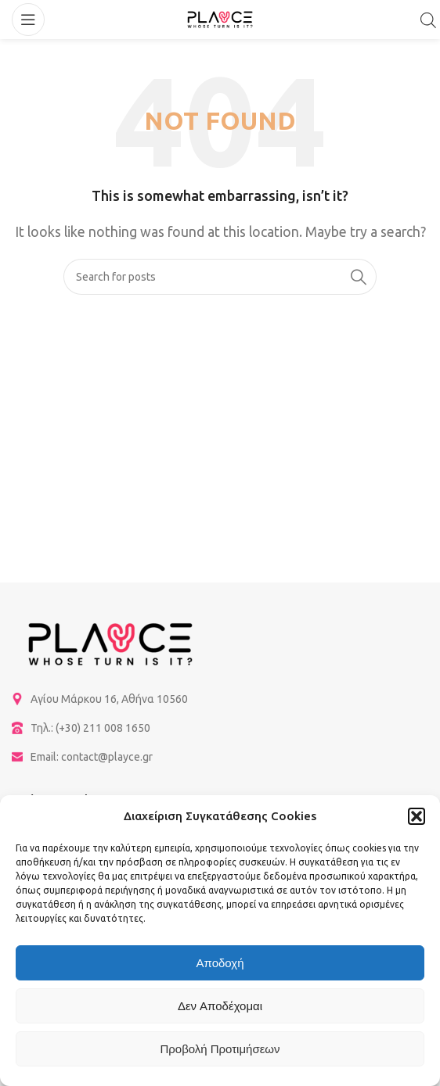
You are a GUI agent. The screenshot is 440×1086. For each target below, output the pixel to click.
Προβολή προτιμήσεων (220, 1048)
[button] (416, 816)
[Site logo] (220, 18)
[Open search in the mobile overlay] (428, 20)
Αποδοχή (220, 962)
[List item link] (220, 699)
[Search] (220, 277)
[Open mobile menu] (28, 19)
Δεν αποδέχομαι (220, 1005)
